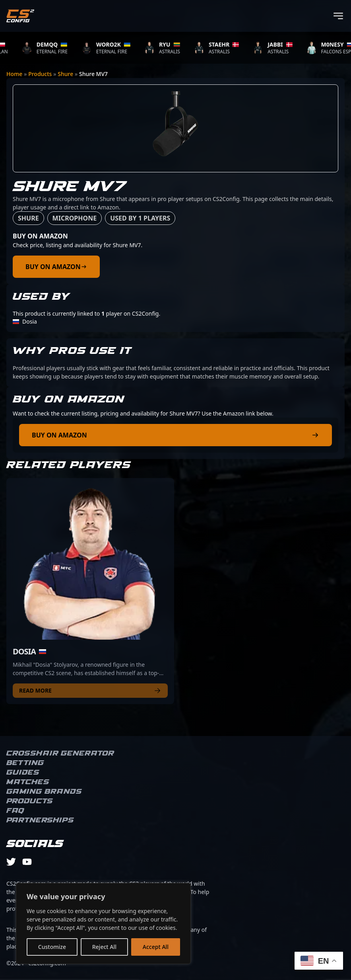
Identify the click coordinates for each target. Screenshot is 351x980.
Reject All (104, 947)
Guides (22, 772)
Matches (27, 782)
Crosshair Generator (60, 753)
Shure (65, 74)
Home (14, 74)
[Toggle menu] (338, 16)
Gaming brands (44, 791)
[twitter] (11, 862)
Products (40, 74)
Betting (25, 763)
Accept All (156, 947)
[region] (103, 923)
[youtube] (27, 862)
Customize (52, 947)
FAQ (15, 811)
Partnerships (40, 820)
